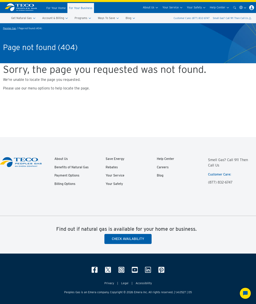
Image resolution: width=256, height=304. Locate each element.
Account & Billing (55, 18)
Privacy (109, 283)
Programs (83, 18)
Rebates (112, 167)
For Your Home (56, 8)
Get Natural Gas (23, 18)
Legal (124, 283)
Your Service (172, 7)
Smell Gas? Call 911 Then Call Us (232, 18)
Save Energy (115, 159)
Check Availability (128, 239)
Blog (130, 18)
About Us (150, 7)
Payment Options (66, 175)
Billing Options (64, 184)
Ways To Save (108, 18)
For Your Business (80, 8)
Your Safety (196, 7)
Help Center (219, 7)
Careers (163, 167)
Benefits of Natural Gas (71, 167)
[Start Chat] (245, 293)
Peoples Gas (9, 28)
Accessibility (144, 283)
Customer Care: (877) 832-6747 (192, 18)
